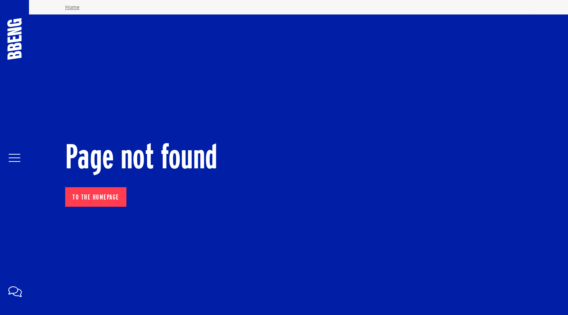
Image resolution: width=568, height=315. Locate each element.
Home (72, 7)
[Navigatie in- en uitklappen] (14, 157)
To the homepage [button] (95, 197)
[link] (14, 291)
